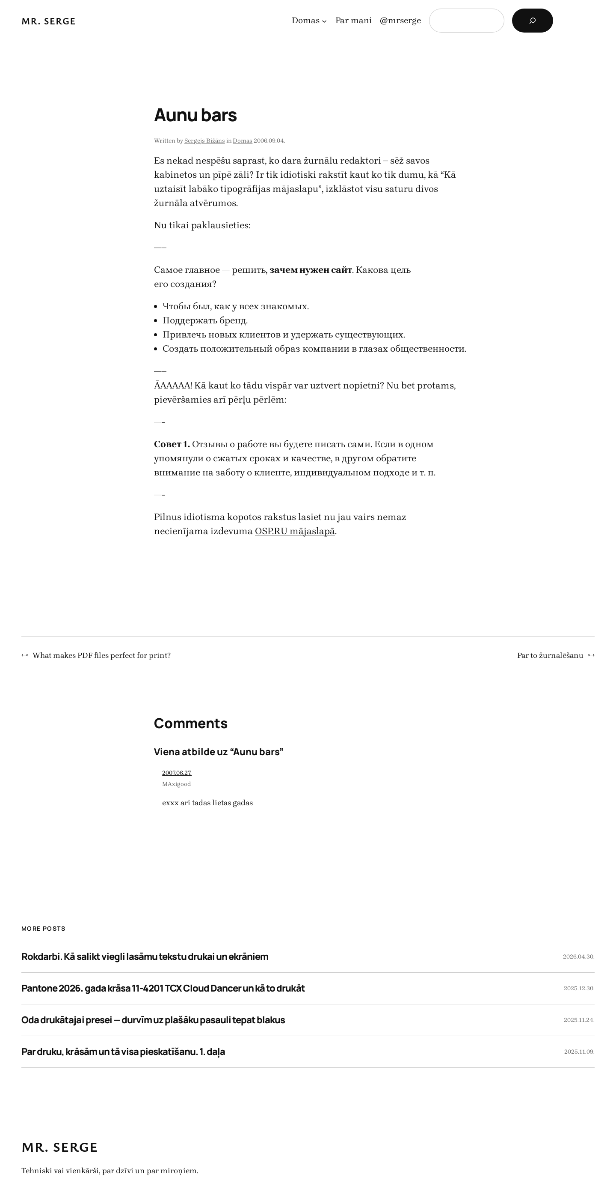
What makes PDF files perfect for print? (102, 655)
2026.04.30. (579, 956)
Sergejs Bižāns (204, 140)
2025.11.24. (579, 1020)
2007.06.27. (177, 773)
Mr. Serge (48, 21)
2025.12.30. (579, 988)
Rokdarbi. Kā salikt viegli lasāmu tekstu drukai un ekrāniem (144, 956)
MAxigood (176, 784)
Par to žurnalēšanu (550, 655)
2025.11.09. (579, 1051)
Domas (242, 140)
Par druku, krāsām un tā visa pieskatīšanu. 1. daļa (123, 1051)
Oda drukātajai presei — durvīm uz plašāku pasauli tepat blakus (153, 1019)
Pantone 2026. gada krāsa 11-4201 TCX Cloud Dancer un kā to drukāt (163, 988)
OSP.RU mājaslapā (295, 531)
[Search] (532, 21)
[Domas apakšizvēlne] (324, 20)
